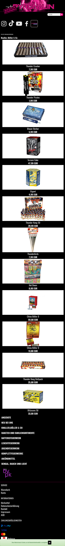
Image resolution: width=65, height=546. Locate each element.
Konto (3, 492)
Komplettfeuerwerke (12, 453)
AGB (3, 514)
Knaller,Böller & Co (11, 427)
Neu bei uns (7, 422)
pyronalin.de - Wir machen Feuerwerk (32, 6)
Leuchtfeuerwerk (10, 443)
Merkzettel (5, 502)
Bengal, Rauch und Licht (14, 463)
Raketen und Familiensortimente (18, 433)
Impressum (5, 511)
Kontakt (4, 508)
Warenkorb (5, 489)
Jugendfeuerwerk (10, 448)
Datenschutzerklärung (10, 505)
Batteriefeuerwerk (11, 438)
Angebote (6, 417)
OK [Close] (49, 543)
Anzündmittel (8, 458)
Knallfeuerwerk (9, 34)
